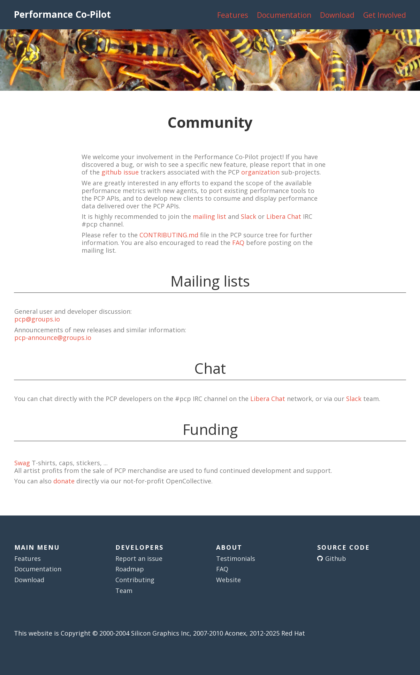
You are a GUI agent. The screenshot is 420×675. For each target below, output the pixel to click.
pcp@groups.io (37, 319)
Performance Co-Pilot (62, 14)
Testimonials (235, 558)
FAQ (238, 242)
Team (123, 590)
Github (335, 558)
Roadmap (129, 569)
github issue (120, 172)
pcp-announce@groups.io (52, 337)
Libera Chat (283, 216)
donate (64, 481)
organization (260, 172)
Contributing (134, 580)
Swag (22, 463)
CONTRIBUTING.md (168, 235)
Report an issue (138, 558)
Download (337, 15)
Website (228, 580)
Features (232, 15)
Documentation (284, 15)
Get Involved (384, 15)
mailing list (209, 216)
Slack (248, 216)
